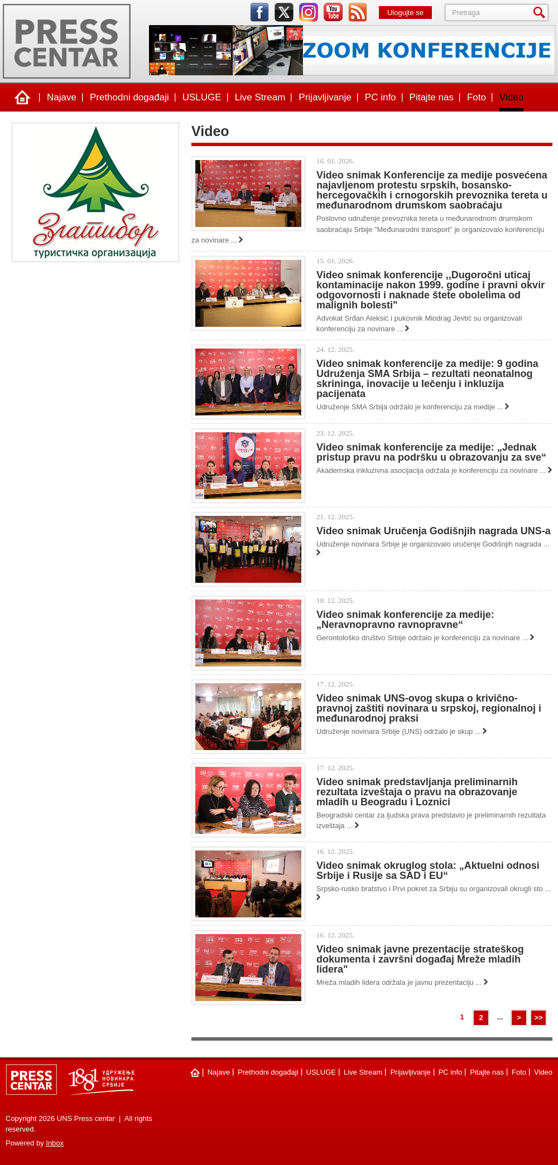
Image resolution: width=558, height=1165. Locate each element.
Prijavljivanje (325, 97)
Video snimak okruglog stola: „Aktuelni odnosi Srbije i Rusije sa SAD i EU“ (428, 870)
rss (357, 12)
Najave (61, 97)
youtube (333, 12)
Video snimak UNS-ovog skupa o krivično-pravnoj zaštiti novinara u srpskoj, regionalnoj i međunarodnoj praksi (428, 708)
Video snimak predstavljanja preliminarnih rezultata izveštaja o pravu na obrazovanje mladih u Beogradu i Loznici (417, 792)
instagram (308, 12)
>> (538, 1017)
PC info (380, 97)
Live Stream (260, 97)
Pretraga (541, 12)
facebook (259, 12)
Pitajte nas (432, 97)
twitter (284, 12)
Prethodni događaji (129, 97)
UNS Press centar (67, 41)
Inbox (55, 1143)
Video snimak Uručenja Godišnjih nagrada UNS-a (433, 530)
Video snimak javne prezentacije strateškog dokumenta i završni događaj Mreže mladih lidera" (420, 959)
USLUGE (202, 97)
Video (511, 97)
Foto (476, 97)
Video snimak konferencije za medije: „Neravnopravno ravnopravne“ (405, 619)
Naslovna (22, 98)
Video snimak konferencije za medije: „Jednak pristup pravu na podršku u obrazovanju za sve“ (431, 452)
